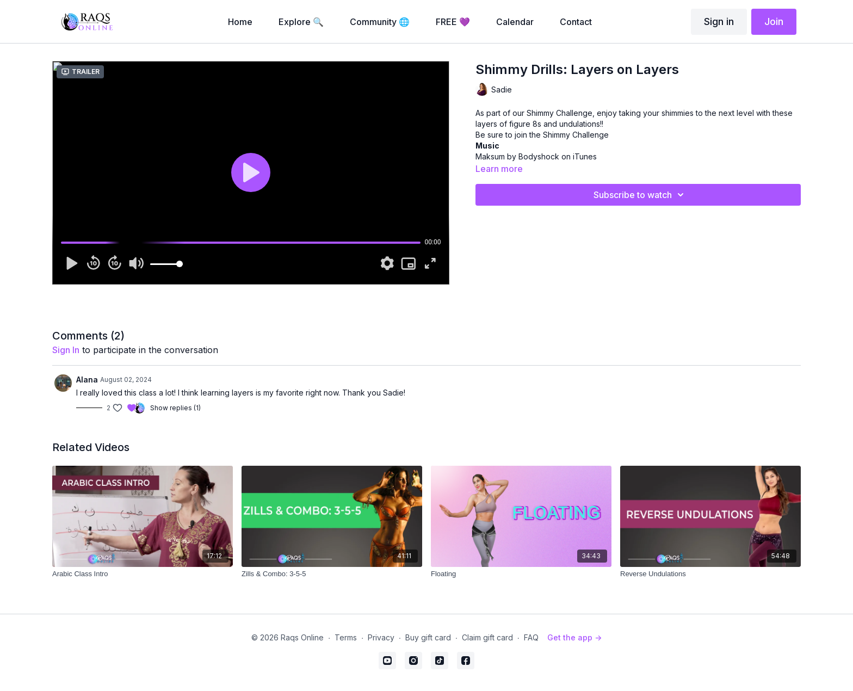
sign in (65, 349)
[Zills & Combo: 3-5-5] (332, 574)
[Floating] (521, 574)
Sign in (719, 21)
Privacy (381, 637)
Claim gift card (487, 637)
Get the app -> (574, 637)
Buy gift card (428, 637)
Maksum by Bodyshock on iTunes (536, 156)
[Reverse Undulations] (710, 574)
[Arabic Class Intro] (142, 574)
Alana (87, 379)
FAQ (531, 637)
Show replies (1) (175, 408)
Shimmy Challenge (576, 134)
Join (773, 21)
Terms (346, 637)
